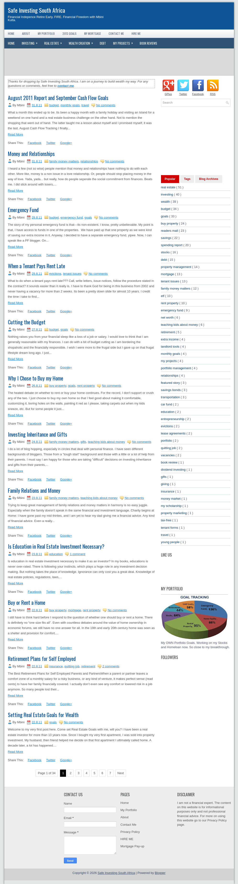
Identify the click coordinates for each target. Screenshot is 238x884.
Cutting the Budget (26, 322)
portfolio (167, 440)
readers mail (170, 230)
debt (164, 259)
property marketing (174, 513)
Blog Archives (208, 179)
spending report (172, 245)
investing (167, 194)
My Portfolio (46, 33)
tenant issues (72, 273)
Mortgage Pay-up (132, 846)
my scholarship (172, 506)
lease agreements (174, 433)
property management (176, 267)
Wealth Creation (82, 42)
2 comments (110, 666)
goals (88, 217)
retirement (88, 666)
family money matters (64, 161)
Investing (31, 42)
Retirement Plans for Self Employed (42, 658)
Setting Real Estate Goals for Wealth (43, 715)
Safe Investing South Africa (36, 10)
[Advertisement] (119, 61)
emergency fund (72, 217)
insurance (56, 666)
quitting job (71, 666)
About (26, 33)
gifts (83, 442)
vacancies (168, 455)
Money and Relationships (31, 153)
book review (169, 462)
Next (120, 773)
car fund (167, 404)
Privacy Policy (130, 832)
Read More (15, 134)
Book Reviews (148, 43)
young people (171, 542)
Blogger (160, 873)
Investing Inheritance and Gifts (37, 434)
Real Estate (54, 42)
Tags (187, 179)
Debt (103, 43)
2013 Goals (69, 33)
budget (54, 105)
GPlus (168, 94)
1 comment (77, 554)
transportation (171, 397)
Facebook (34, 143)
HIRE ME (127, 839)
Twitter (50, 143)
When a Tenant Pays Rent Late (36, 266)
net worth (168, 317)
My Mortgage (92, 33)
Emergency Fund (23, 210)
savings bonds (171, 390)
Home (11, 33)
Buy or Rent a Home (26, 602)
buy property (57, 385)
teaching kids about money (106, 442)
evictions (55, 273)
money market (171, 498)
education (56, 554)
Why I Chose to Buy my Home (35, 378)
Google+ (66, 143)
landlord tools (170, 346)
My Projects (124, 42)
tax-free (166, 520)
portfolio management (176, 368)
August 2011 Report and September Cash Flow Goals (58, 98)
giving (165, 484)
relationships (89, 161)
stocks (166, 252)
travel (85, 105)
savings (166, 238)
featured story (171, 383)
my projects (169, 361)
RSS (213, 94)
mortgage (74, 610)
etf (163, 296)
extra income (170, 339)
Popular (170, 179)
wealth (166, 201)
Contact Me (116, 33)
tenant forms (170, 527)
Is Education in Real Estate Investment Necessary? (56, 546)
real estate (168, 187)
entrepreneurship (173, 419)
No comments (105, 105)
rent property (86, 385)
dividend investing (174, 469)
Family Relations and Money (34, 490)
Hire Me (136, 33)
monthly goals (70, 105)
